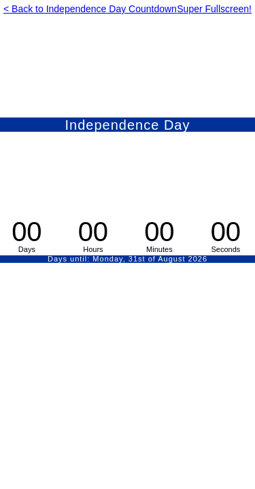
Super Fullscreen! (214, 8)
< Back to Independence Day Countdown (90, 8)
